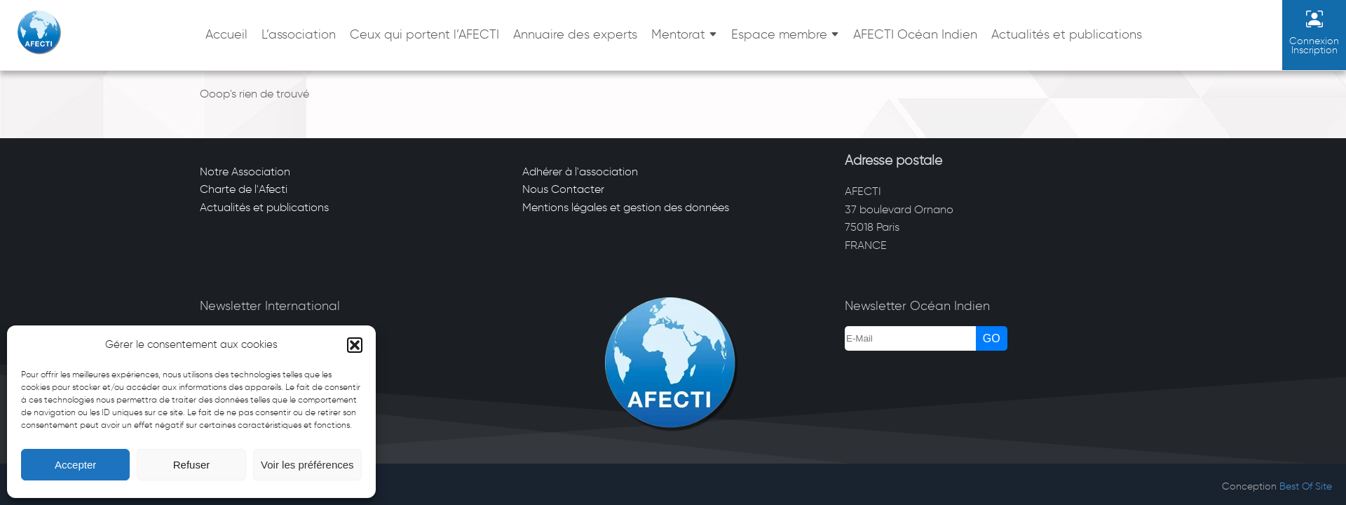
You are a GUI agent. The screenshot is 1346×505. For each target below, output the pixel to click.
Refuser (191, 465)
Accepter (75, 465)
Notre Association (245, 171)
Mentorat (678, 34)
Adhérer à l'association (580, 171)
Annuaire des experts (575, 34)
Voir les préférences (307, 465)
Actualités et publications (1066, 34)
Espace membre (779, 34)
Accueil (226, 34)
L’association (298, 34)
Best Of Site (1305, 486)
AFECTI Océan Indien (915, 34)
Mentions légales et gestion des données (625, 207)
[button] (355, 345)
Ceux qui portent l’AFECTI (424, 34)
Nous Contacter (563, 189)
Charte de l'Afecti (243, 189)
